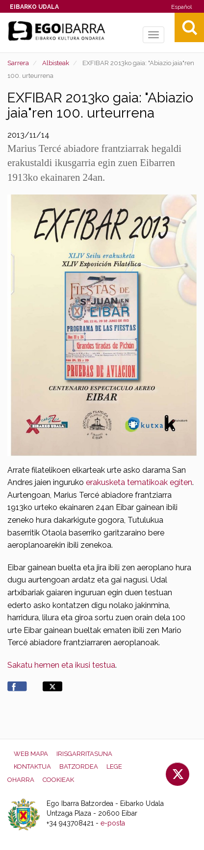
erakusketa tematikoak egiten (138, 482)
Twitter (177, 774)
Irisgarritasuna (84, 753)
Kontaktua (32, 766)
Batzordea (78, 766)
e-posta (113, 823)
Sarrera (18, 63)
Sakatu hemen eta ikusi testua (61, 665)
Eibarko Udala (34, 6)
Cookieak (58, 779)
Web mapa (31, 753)
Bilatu (189, 27)
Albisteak (55, 63)
